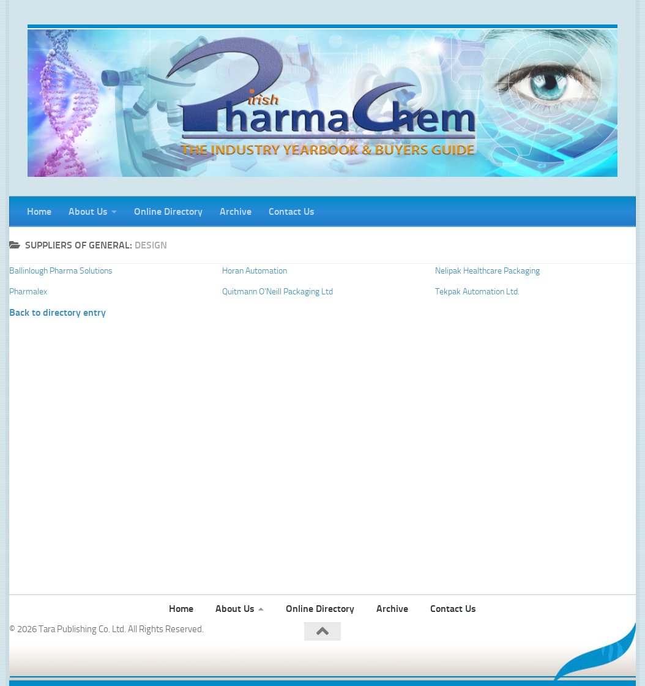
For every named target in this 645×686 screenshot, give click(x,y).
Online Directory (168, 211)
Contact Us (292, 211)
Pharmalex (28, 291)
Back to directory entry (57, 312)
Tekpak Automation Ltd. (477, 291)
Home (39, 211)
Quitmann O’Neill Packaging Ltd (277, 291)
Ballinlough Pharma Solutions (61, 271)
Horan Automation (254, 271)
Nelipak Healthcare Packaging (487, 271)
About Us (88, 211)
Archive (236, 211)
